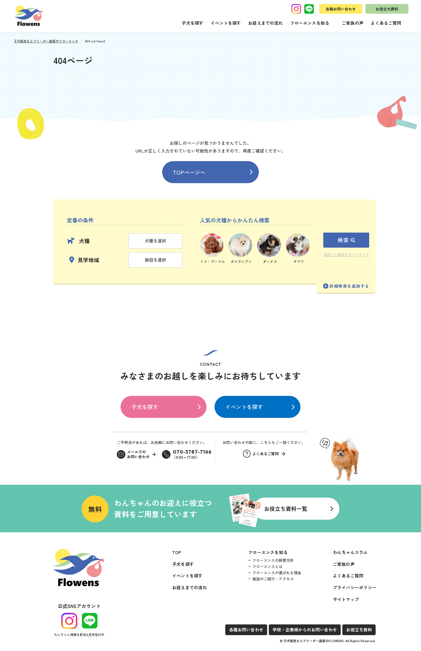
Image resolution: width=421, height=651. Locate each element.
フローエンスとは (267, 566)
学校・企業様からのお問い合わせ (305, 629)
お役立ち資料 (387, 9)
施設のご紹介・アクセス (273, 578)
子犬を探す (192, 23)
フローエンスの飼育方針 (273, 560)
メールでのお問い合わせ (138, 454)
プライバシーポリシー (354, 587)
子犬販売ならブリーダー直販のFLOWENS (314, 640)
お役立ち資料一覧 (285, 508)
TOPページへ (189, 172)
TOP (176, 552)
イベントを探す (225, 23)
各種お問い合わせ (341, 9)
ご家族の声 (353, 23)
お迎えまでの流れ (265, 23)
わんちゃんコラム (350, 552)
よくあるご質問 (386, 23)
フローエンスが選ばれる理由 (276, 572)
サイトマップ (346, 599)
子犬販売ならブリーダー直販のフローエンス (46, 41)
